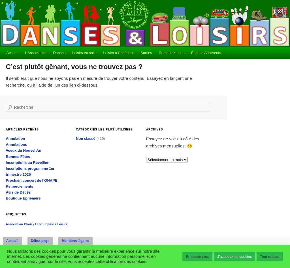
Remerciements (19, 186)
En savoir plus (197, 256)
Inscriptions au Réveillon (27, 162)
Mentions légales (75, 241)
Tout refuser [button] (270, 256)
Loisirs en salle (84, 53)
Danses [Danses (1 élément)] (50, 224)
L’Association (35, 53)
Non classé (85, 138)
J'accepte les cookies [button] (234, 256)
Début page (40, 241)
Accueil (12, 53)
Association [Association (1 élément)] (14, 224)
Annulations (16, 144)
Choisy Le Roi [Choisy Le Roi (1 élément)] (34, 224)
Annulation (15, 138)
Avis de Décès (18, 192)
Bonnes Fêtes (18, 157)
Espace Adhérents (206, 53)
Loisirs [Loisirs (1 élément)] (62, 224)
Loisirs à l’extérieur (118, 53)
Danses (59, 53)
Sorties (146, 53)
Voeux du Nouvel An (23, 150)
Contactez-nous (171, 53)
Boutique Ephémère (23, 198)
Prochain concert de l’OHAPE (31, 180)
